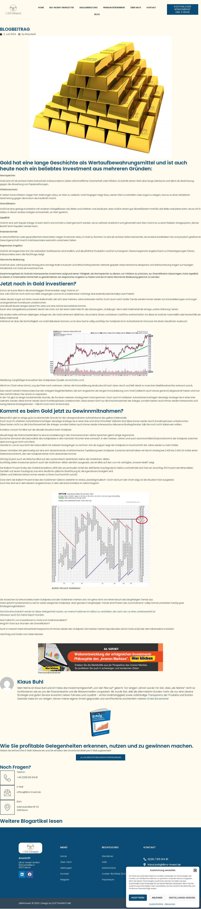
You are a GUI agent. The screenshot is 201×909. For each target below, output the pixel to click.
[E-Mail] (7, 792)
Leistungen (66, 868)
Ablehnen (157, 897)
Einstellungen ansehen (182, 897)
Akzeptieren (137, 897)
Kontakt (151, 7)
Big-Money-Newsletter (61, 7)
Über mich (135, 7)
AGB (104, 862)
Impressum (108, 879)
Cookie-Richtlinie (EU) (114, 874)
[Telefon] (7, 778)
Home (41, 7)
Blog (97, 14)
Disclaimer (107, 856)
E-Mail (20, 787)
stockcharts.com (74, 380)
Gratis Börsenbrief (158, 698)
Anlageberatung (88, 7)
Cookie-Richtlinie (156, 904)
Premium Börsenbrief (114, 7)
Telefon (21, 772)
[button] (195, 870)
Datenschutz (169, 904)
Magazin (64, 879)
